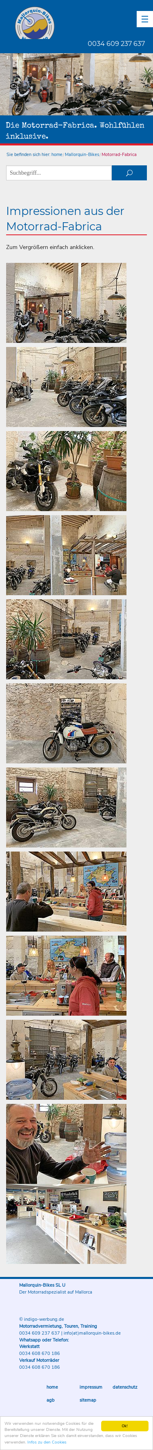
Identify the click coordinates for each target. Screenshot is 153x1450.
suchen (129, 172)
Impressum (91, 1387)
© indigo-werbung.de (41, 1319)
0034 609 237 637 (116, 44)
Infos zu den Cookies (47, 1443)
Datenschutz (125, 1387)
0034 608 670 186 (39, 1353)
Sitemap (88, 1400)
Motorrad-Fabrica (119, 155)
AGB (51, 1400)
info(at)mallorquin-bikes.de (92, 1333)
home (56, 155)
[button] (145, 19)
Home (52, 1387)
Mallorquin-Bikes (82, 23)
